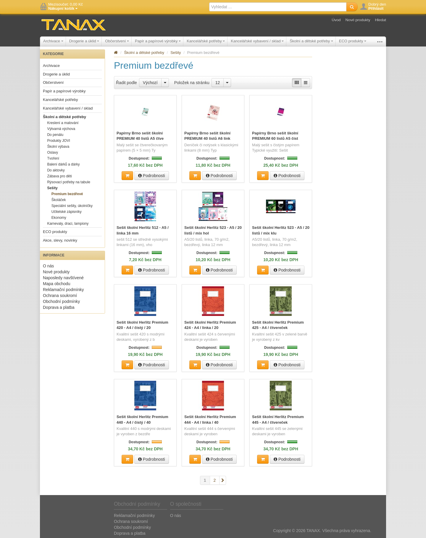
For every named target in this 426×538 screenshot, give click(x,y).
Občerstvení (117, 41)
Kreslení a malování (62, 123)
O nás (48, 266)
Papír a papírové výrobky (158, 41)
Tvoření (53, 158)
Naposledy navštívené (63, 277)
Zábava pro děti (59, 176)
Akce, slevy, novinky (60, 240)
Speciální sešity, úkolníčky (72, 206)
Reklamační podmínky (63, 289)
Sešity (52, 188)
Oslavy (52, 152)
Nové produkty (358, 20)
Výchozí (150, 82)
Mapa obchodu (56, 283)
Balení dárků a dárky (63, 164)
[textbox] (277, 6)
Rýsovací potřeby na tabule (68, 182)
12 (217, 82)
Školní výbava (58, 146)
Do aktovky (55, 170)
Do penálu (55, 135)
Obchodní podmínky (61, 301)
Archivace (53, 41)
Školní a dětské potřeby (311, 41)
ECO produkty (352, 41)
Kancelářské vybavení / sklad (257, 41)
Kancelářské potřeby (206, 41)
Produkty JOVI (58, 141)
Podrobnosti (151, 175)
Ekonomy (58, 218)
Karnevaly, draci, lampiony (67, 223)
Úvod (336, 20)
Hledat (380, 20)
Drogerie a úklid (84, 41)
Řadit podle (126, 82)
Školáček (58, 200)
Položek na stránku (191, 82)
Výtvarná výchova (61, 129)
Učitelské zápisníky (66, 212)
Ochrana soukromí (60, 295)
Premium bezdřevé (67, 194)
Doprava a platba (59, 307)
